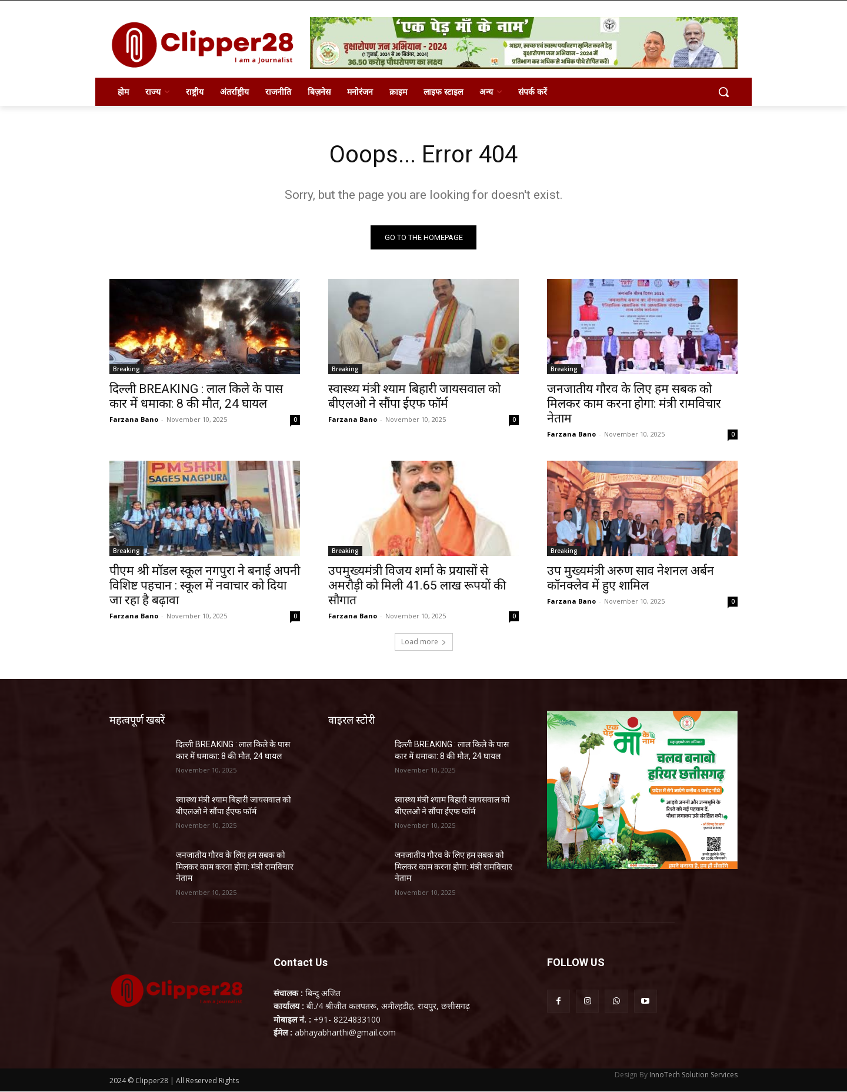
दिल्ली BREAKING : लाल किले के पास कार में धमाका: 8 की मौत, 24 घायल (196, 396)
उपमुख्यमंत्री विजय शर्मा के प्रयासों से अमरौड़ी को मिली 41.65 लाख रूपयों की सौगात (417, 585)
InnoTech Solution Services (693, 1075)
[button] (723, 92)
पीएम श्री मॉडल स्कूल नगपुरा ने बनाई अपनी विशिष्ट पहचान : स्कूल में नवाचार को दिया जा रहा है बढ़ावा (204, 585)
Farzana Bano (133, 419)
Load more (423, 642)
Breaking (126, 369)
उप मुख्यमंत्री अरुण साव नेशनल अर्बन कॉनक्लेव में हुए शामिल (630, 578)
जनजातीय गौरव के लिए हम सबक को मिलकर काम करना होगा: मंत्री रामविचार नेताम (634, 403)
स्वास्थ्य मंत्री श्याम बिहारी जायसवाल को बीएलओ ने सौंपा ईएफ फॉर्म (414, 396)
